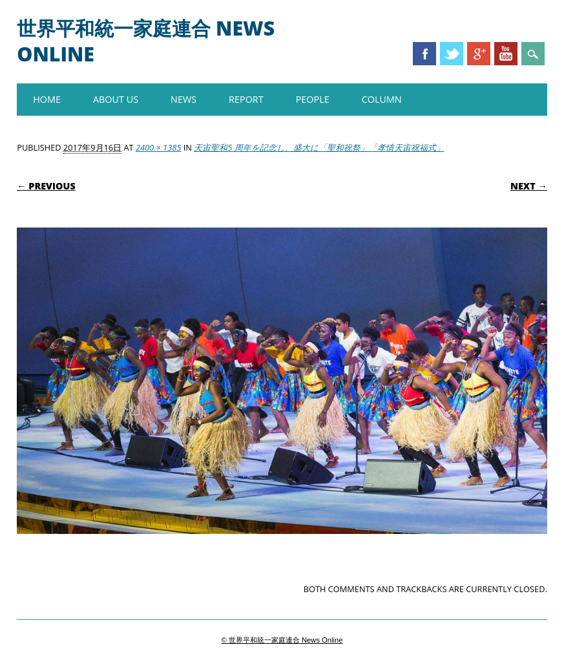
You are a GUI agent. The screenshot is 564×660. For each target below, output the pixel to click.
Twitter (451, 53)
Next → (528, 186)
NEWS (183, 99)
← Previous (46, 186)
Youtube (505, 53)
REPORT (246, 99)
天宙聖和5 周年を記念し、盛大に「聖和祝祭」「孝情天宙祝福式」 (319, 147)
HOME (47, 99)
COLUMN (382, 99)
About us (115, 99)
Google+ (478, 53)
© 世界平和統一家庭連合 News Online (282, 640)
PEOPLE (312, 99)
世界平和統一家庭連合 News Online (146, 41)
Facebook (424, 53)
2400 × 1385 (158, 147)
